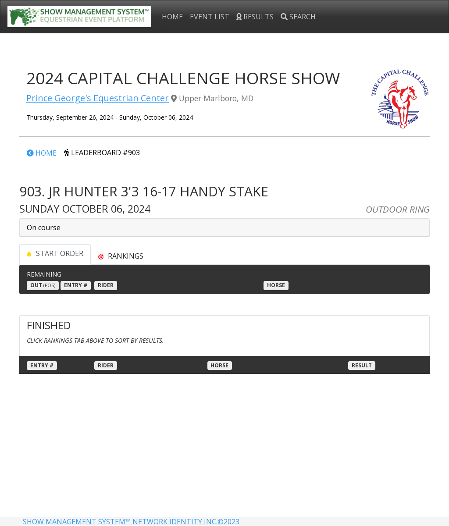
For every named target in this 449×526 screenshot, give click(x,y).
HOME (172, 16)
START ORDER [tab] (55, 253)
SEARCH (298, 16)
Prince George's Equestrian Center (97, 98)
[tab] (121, 256)
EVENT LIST (209, 16)
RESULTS (255, 16)
